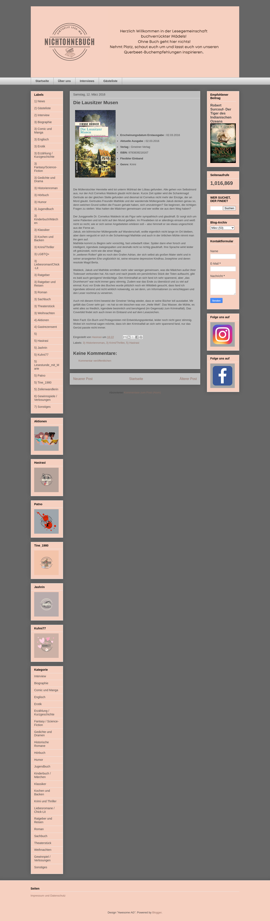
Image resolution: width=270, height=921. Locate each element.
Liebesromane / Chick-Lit (44, 810)
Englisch (39, 697)
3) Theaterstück (44, 306)
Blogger (157, 912)
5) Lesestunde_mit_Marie (46, 365)
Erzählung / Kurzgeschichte (44, 712)
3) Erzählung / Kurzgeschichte (44, 155)
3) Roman (40, 292)
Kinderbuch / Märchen (42, 775)
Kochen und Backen (42, 792)
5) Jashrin (40, 347)
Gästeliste (110, 81)
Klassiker (40, 784)
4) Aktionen (41, 320)
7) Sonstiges (42, 406)
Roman (39, 829)
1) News (39, 101)
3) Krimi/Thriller (115, 342)
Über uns (64, 81)
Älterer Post (188, 379)
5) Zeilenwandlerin (46, 389)
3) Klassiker (42, 230)
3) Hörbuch (41, 195)
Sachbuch (40, 836)
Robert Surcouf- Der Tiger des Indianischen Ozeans (220, 113)
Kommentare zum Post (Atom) (142, 392)
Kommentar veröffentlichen (94, 360)
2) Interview (41, 115)
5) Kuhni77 (41, 354)
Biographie (41, 683)
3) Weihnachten (44, 313)
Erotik (38, 704)
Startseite (42, 81)
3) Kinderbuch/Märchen (46, 219)
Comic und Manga (46, 690)
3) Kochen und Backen (43, 238)
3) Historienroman (94, 342)
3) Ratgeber (42, 275)
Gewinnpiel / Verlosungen (42, 858)
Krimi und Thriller (45, 801)
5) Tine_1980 (42, 382)
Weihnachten (42, 849)
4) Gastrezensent (45, 327)
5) (35, 333)
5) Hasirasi (132, 342)
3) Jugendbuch (44, 209)
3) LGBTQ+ (41, 254)
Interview (40, 676)
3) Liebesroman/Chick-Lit (46, 264)
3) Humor (40, 202)
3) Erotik (39, 146)
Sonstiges (40, 867)
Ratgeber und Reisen (43, 820)
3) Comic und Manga (43, 130)
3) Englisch (41, 139)
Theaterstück (42, 843)
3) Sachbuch (42, 299)
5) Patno (39, 375)
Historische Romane (41, 744)
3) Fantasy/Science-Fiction (45, 167)
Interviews (87, 81)
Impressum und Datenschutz (48, 895)
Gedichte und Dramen (43, 733)
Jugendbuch (42, 766)
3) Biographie (43, 122)
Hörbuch (39, 752)
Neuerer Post (83, 379)
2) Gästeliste (42, 108)
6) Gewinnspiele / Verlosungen (45, 398)
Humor (38, 759)
